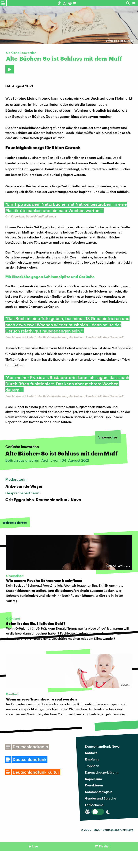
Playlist (104, 846)
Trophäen (92, 766)
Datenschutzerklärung (101, 772)
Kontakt (91, 753)
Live (35, 846)
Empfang (92, 759)
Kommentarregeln (98, 792)
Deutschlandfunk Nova (102, 746)
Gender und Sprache (100, 798)
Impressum (93, 779)
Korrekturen (94, 785)
